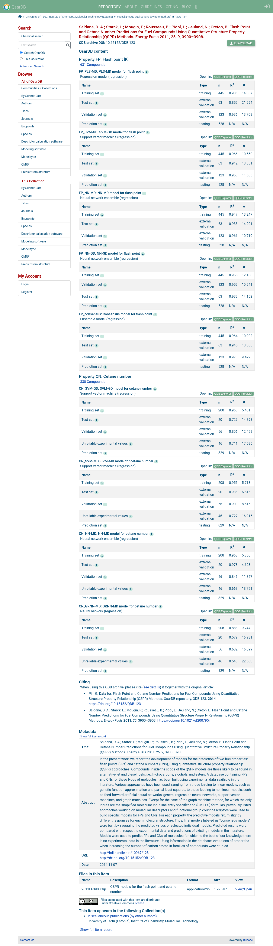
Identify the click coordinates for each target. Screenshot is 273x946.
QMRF (25, 164)
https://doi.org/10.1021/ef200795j (183, 720)
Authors (26, 103)
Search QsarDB (32, 53)
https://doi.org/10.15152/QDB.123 (115, 703)
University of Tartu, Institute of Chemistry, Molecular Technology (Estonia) (69, 16)
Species (26, 134)
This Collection (32, 59)
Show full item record (93, 736)
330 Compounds (92, 381)
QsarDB (14, 7)
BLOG (186, 6)
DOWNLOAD (241, 43)
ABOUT (131, 6)
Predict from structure (35, 172)
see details (152, 687)
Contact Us (27, 939)
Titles (25, 111)
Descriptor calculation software (41, 141)
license (139, 902)
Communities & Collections (39, 88)
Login (25, 284)
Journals (27, 118)
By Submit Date (31, 96)
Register (26, 292)
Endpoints (28, 126)
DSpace (248, 939)
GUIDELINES (151, 6)
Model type (28, 157)
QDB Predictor (244, 76)
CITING (172, 6)
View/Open (243, 889)
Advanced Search (32, 66)
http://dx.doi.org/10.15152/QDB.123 (127, 857)
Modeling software (33, 149)
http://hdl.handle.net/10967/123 (124, 852)
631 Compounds (92, 65)
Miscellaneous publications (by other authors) (144, 16)
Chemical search (32, 36)
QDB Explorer (222, 76)
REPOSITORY (109, 6)
